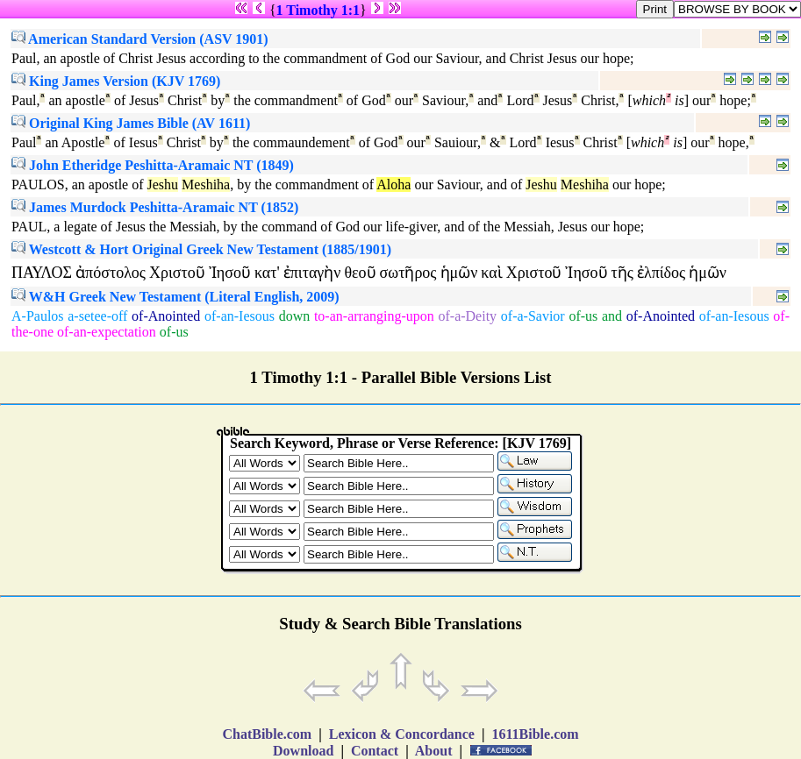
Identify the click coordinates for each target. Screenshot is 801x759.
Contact (374, 750)
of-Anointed (166, 316)
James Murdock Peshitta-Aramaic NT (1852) (154, 207)
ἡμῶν (459, 272)
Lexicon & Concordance (401, 734)
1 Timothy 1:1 (318, 10)
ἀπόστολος (110, 272)
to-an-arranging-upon (374, 316)
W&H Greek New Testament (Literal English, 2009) (175, 296)
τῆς (622, 272)
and (612, 316)
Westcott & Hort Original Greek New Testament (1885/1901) (201, 249)
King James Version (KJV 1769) (115, 81)
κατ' (267, 272)
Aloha (393, 184)
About (434, 750)
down (295, 316)
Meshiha (206, 184)
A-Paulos (37, 316)
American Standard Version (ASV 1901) (139, 39)
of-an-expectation (106, 331)
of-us (583, 316)
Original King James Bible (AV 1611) (130, 123)
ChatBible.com (266, 734)
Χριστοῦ (177, 272)
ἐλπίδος (661, 272)
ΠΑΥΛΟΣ (41, 272)
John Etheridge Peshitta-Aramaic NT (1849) (152, 165)
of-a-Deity (467, 316)
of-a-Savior (533, 316)
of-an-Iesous (239, 316)
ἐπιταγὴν (312, 272)
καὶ (491, 272)
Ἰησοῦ (230, 272)
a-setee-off (97, 316)
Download (303, 750)
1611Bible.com (535, 734)
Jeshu (163, 184)
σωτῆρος (408, 272)
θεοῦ (359, 272)
